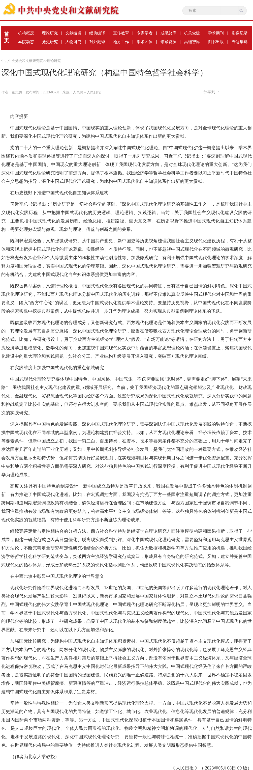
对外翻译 (97, 42)
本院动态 (26, 42)
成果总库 (168, 33)
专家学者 (145, 33)
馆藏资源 (168, 42)
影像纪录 (240, 33)
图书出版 (216, 42)
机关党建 (192, 33)
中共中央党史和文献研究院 (22, 61)
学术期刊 (216, 33)
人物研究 (73, 42)
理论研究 (50, 33)
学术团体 (145, 42)
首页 (6, 37)
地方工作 (121, 42)
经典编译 (97, 33)
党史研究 (50, 42)
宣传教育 (121, 33)
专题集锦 (240, 42)
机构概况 (26, 33)
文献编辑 (73, 33)
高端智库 (192, 42)
